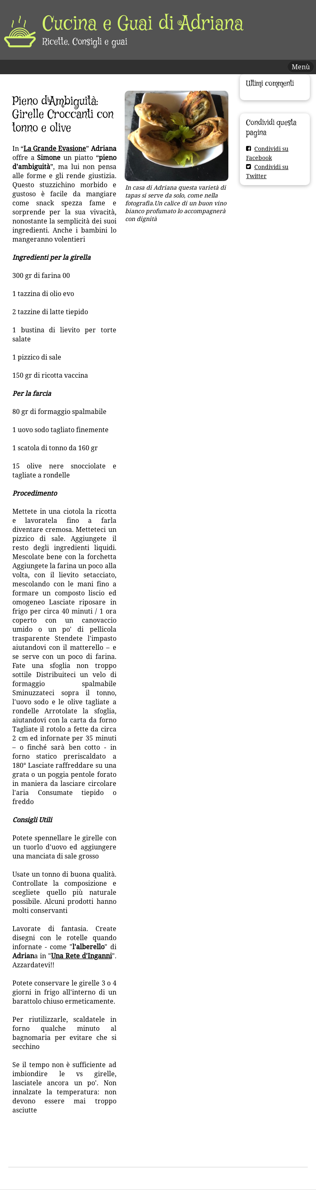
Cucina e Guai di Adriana (143, 24)
